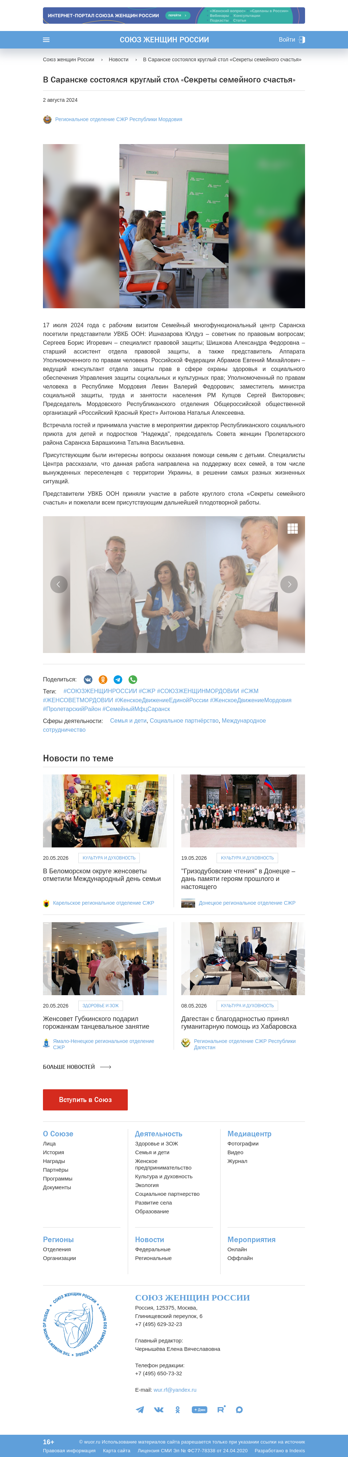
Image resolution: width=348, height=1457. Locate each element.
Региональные (153, 1258)
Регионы (58, 1239)
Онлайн (237, 1249)
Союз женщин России (164, 40)
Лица (49, 1143)
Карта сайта (116, 1450)
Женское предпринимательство (163, 1164)
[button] (59, 584)
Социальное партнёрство (184, 721)
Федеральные (152, 1249)
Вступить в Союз (85, 1099)
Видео (236, 1152)
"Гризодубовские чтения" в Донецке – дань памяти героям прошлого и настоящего (238, 878)
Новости (149, 1239)
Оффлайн (240, 1258)
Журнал (238, 1161)
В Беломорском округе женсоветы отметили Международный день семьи (102, 875)
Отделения (57, 1249)
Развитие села (153, 1202)
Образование (152, 1211)
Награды (54, 1161)
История (53, 1152)
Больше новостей (77, 1067)
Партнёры (55, 1170)
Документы (57, 1187)
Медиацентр (250, 1134)
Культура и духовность (109, 858)
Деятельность (158, 1134)
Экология (147, 1185)
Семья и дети (128, 721)
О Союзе (58, 1134)
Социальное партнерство (167, 1194)
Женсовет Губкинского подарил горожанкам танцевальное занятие (96, 1023)
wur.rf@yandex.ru (175, 1390)
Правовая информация (69, 1450)
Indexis (297, 1450)
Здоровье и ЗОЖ (101, 1005)
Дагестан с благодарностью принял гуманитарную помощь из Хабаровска (238, 1023)
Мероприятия (252, 1239)
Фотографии (243, 1143)
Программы (57, 1178)
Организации (59, 1258)
